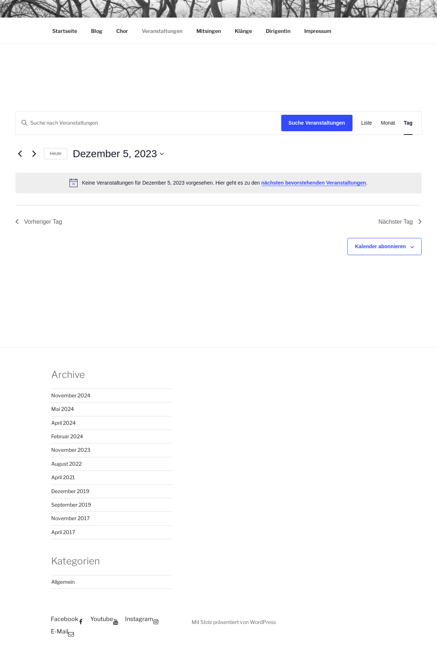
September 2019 (71, 505)
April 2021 (63, 477)
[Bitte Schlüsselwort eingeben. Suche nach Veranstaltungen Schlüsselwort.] (148, 123)
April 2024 (63, 423)
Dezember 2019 (70, 491)
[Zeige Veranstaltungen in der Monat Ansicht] (388, 123)
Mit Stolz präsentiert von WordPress (234, 622)
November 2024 (70, 395)
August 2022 (66, 464)
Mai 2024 (62, 409)
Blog (96, 31)
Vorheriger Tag (38, 222)
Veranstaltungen (162, 31)
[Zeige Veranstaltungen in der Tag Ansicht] (408, 123)
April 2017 (63, 532)
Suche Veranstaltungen (317, 123)
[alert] (218, 183)
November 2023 (70, 450)
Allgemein (63, 582)
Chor (122, 31)
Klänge (243, 31)
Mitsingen (208, 31)
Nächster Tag (400, 222)
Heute (55, 153)
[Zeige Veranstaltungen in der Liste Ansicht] (366, 123)
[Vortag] (19, 154)
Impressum (317, 31)
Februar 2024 (67, 436)
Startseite (64, 31)
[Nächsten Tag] (34, 154)
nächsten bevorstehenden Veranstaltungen (313, 183)
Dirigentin (278, 31)
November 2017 (70, 518)
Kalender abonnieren (380, 246)
